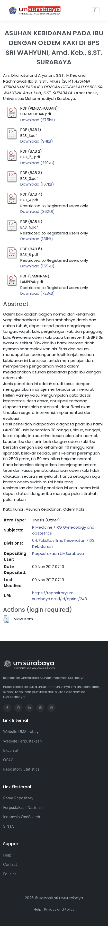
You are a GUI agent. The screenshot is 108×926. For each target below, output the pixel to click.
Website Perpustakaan (22, 741)
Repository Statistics (21, 769)
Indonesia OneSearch (21, 816)
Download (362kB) (37, 211)
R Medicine (42, 527)
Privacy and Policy (59, 909)
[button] (6, 619)
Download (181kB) (36, 238)
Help (7, 855)
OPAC (8, 759)
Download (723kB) (37, 293)
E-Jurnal (10, 750)
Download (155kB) (37, 266)
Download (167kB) (37, 184)
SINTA (8, 826)
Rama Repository (18, 798)
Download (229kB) (37, 162)
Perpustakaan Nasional (23, 807)
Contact (10, 864)
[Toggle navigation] (95, 10)
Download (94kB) (36, 141)
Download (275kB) (37, 120)
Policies (9, 873)
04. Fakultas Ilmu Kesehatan (58, 540)
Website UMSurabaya (22, 731)
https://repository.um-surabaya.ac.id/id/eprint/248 (59, 595)
